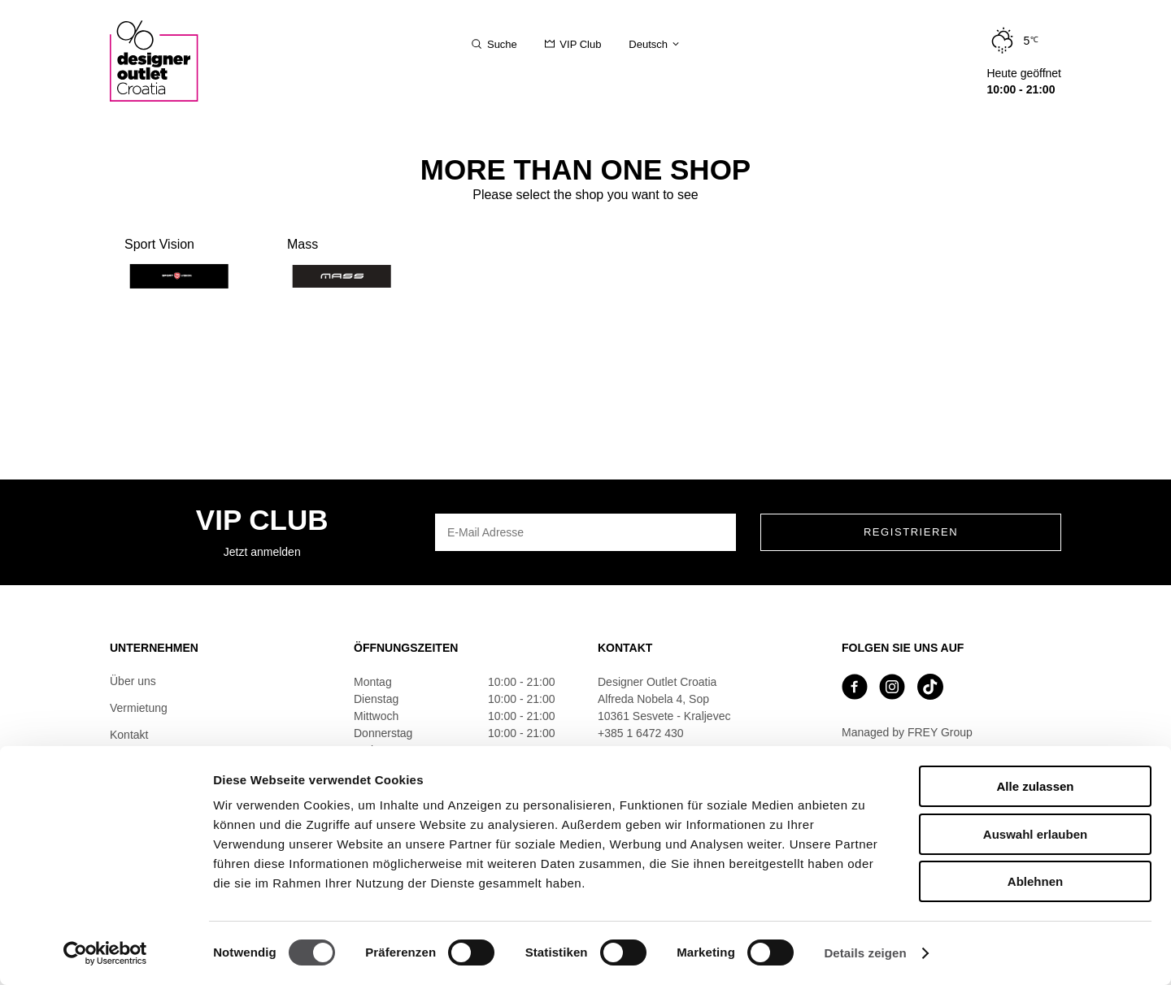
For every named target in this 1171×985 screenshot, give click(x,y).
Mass (338, 262)
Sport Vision (176, 263)
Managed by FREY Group (907, 732)
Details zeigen (865, 953)
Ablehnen (1035, 881)
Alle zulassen (1034, 786)
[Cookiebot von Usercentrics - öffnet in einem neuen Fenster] (105, 953)
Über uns (133, 681)
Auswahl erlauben (1035, 834)
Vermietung (139, 707)
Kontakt (129, 734)
